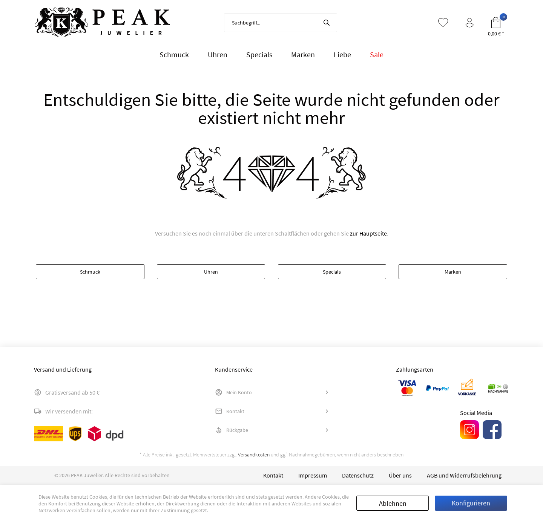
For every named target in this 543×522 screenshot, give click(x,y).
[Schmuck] (174, 54)
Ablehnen (392, 503)
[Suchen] (327, 23)
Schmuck (90, 271)
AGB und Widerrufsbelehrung (464, 475)
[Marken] (303, 54)
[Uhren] (217, 54)
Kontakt (229, 411)
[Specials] (259, 54)
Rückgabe (231, 430)
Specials (332, 271)
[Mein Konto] (469, 22)
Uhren (211, 271)
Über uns (400, 475)
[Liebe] (342, 54)
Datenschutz (358, 475)
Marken (453, 271)
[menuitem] (280, 22)
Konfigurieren (471, 503)
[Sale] (376, 54)
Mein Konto (233, 392)
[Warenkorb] (496, 22)
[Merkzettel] (443, 22)
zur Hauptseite (368, 233)
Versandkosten (254, 454)
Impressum (312, 475)
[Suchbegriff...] (280, 22)
